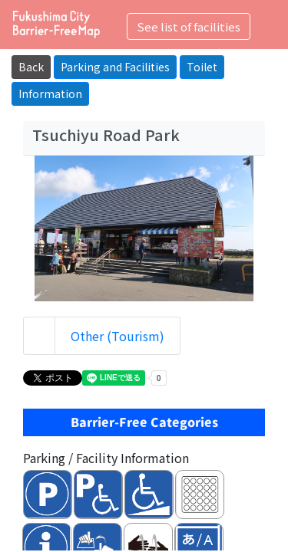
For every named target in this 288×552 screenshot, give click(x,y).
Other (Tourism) (117, 336)
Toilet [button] (202, 66)
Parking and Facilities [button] (115, 66)
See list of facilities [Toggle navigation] (188, 26)
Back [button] (31, 66)
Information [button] (50, 93)
